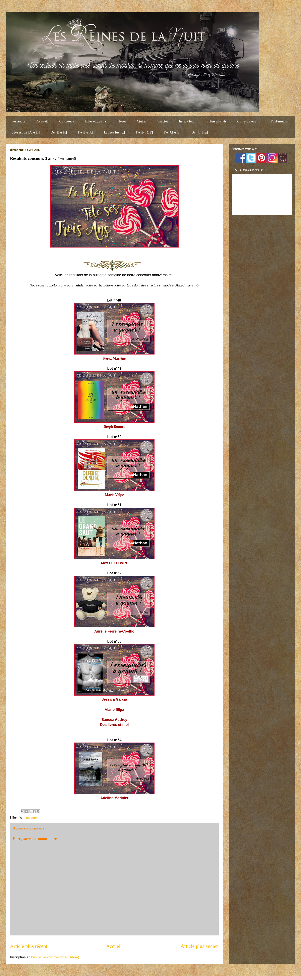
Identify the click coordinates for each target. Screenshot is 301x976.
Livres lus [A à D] (25, 132)
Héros (121, 121)
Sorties (162, 121)
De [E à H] (59, 132)
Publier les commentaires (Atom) (55, 957)
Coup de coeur (248, 121)
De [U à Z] (199, 132)
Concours (66, 121)
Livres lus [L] (114, 132)
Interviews (187, 121)
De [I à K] (85, 132)
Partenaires (280, 121)
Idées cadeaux (96, 121)
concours (31, 818)
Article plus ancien (200, 946)
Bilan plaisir (216, 121)
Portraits (18, 121)
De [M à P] (144, 132)
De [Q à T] (172, 132)
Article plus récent (28, 946)
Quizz (141, 121)
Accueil (42, 121)
